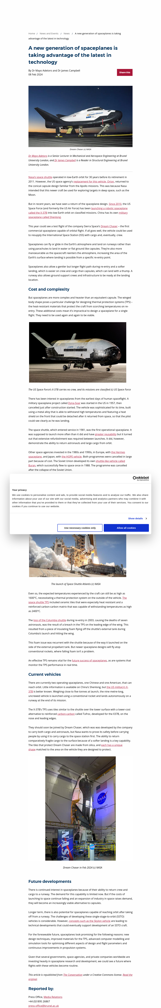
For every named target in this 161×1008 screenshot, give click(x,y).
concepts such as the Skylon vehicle (90, 921)
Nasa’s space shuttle (40, 177)
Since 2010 (115, 204)
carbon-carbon (66, 714)
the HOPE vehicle (72, 456)
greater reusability (106, 434)
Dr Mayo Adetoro (37, 156)
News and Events (49, 33)
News (67, 33)
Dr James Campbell (65, 160)
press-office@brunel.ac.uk (43, 1006)
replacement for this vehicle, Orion (93, 181)
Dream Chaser (109, 226)
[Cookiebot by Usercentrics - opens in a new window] (135, 478)
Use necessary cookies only (80, 528)
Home (31, 33)
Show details (135, 518)
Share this (124, 72)
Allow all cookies (126, 528)
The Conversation (72, 975)
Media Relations (53, 997)
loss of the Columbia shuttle (49, 620)
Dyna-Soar (74, 403)
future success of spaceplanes (89, 660)
